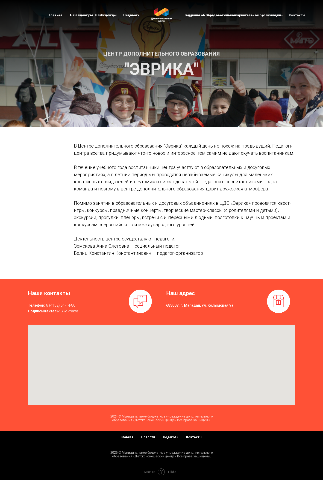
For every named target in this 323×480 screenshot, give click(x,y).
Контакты (275, 15)
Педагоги (131, 15)
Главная (55, 15)
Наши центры (81, 15)
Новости (108, 15)
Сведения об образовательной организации (221, 15)
